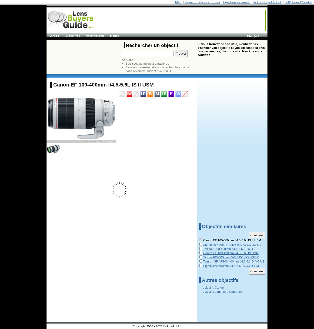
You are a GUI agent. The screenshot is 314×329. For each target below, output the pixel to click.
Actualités (72, 36)
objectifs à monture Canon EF (223, 291)
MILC (178, 2)
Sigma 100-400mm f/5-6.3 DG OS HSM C (231, 257)
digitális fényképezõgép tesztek (202, 2)
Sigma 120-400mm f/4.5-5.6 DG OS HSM (231, 266)
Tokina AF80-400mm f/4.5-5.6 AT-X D (228, 249)
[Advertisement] (180, 20)
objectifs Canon (213, 287)
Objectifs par (95, 36)
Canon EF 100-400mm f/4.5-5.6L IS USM (231, 253)
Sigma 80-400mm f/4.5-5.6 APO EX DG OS (232, 244)
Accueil (54, 36)
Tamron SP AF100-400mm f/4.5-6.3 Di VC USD (235, 261)
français (253, 36)
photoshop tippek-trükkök (267, 2)
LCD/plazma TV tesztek (298, 2)
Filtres (114, 36)
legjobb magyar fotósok (236, 2)
